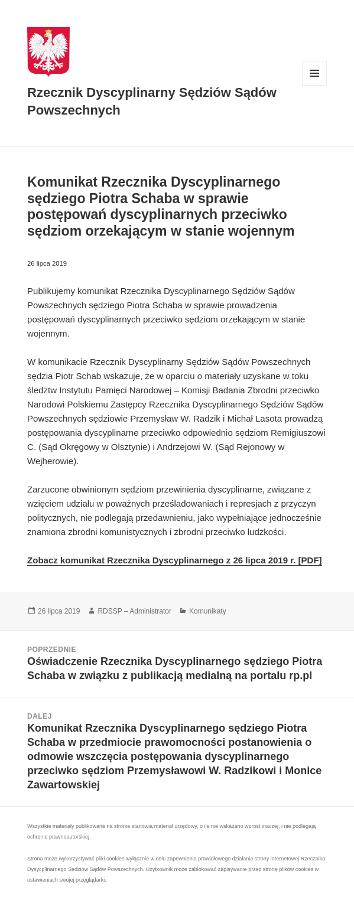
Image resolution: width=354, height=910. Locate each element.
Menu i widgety (315, 85)
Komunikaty (207, 611)
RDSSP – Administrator (134, 611)
